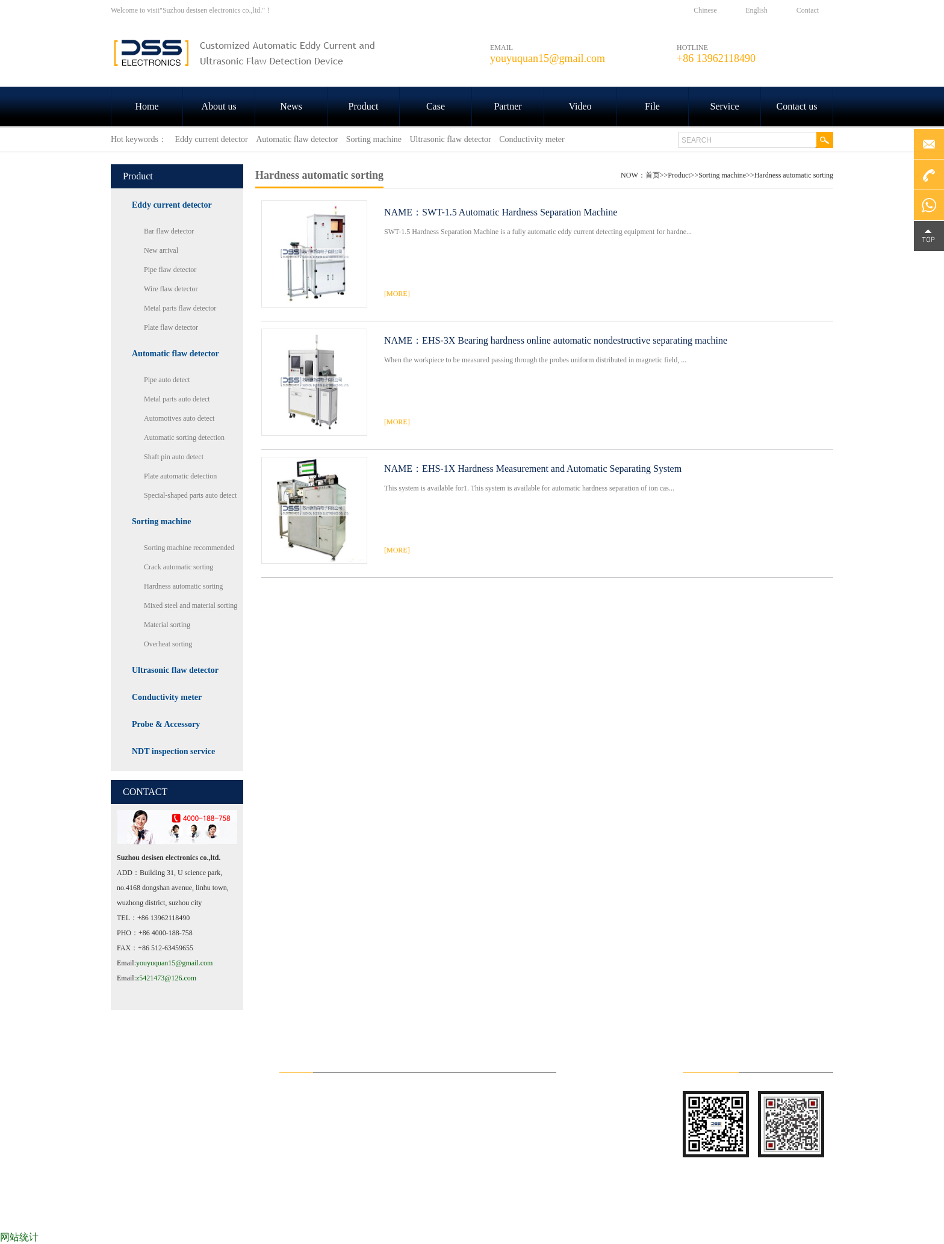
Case (435, 106)
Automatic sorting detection (184, 437)
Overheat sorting (168, 644)
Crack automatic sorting (178, 567)
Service (724, 106)
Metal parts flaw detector (180, 308)
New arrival (161, 250)
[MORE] (397, 293)
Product (364, 106)
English (756, 10)
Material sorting (167, 624)
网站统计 (19, 1237)
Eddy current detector (172, 204)
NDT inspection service (173, 751)
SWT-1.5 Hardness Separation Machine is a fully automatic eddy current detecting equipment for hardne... (538, 231)
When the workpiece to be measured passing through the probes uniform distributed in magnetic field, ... (535, 360)
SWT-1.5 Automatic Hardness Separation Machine (519, 212)
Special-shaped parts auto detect (190, 495)
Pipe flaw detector (170, 269)
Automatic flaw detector (175, 353)
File (652, 106)
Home (146, 106)
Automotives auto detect (179, 418)
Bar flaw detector (169, 231)
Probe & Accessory (166, 724)
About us (218, 106)
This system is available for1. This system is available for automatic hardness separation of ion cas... (529, 488)
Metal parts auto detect (177, 399)
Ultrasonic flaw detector (175, 670)
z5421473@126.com (166, 978)
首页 (652, 175)
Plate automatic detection (180, 476)
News (291, 106)
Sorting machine (161, 521)
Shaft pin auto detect (173, 457)
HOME (146, 1213)
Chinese (705, 10)
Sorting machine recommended (189, 547)
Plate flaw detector (171, 327)
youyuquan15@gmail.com (174, 963)
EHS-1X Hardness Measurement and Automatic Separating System (552, 468)
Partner (507, 106)
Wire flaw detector (170, 289)
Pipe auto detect (167, 380)
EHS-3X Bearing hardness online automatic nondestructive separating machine (574, 340)
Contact (807, 10)
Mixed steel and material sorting (190, 605)
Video (579, 106)
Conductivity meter (167, 697)
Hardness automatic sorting (183, 586)
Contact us (797, 106)
